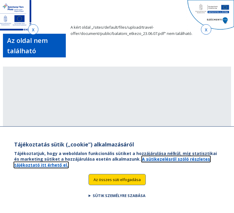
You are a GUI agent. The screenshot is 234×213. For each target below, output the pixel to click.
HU (184, 12)
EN (173, 12)
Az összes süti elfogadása (117, 185)
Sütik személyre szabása (119, 201)
